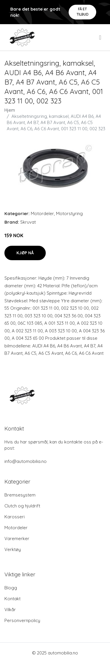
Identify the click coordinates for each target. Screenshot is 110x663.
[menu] (101, 37)
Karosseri (14, 516)
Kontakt (12, 598)
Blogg (10, 588)
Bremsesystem (19, 495)
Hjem (9, 110)
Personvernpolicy (22, 620)
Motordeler (42, 213)
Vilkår (10, 609)
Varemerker (16, 538)
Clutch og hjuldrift (22, 506)
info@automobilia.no (25, 461)
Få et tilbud (83, 12)
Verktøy (12, 549)
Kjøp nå (25, 252)
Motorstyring (69, 213)
